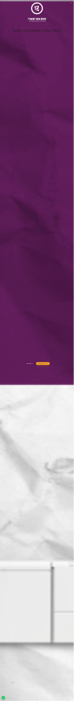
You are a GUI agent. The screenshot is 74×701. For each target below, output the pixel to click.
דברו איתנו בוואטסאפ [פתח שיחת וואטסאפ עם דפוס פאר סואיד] (43, 363)
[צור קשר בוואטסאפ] (3, 698)
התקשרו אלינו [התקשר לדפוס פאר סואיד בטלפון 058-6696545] (29, 363)
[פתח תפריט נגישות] (71, 3)
